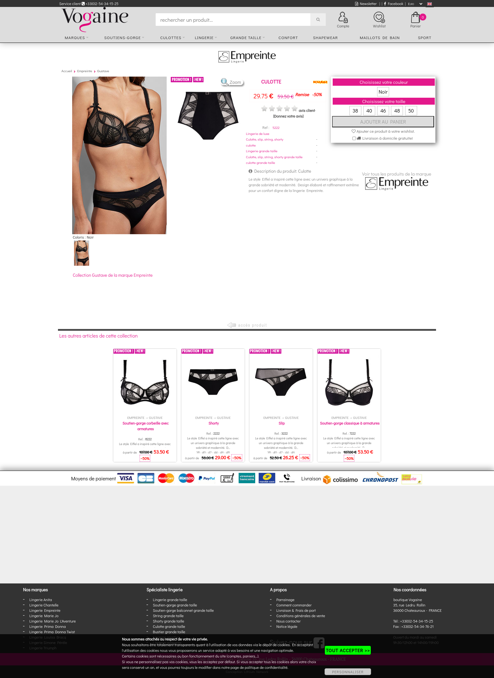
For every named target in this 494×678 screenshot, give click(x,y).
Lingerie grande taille (262, 150)
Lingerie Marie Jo (43, 615)
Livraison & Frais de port (296, 610)
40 (369, 110)
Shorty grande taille (168, 620)
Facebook (393, 3)
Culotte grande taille (169, 626)
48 (397, 110)
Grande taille (245, 37)
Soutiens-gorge (122, 37)
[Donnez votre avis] (288, 116)
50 (411, 110)
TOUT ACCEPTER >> (348, 650)
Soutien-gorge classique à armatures (349, 423)
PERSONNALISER (348, 671)
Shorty (214, 423)
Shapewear (325, 37)
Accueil (66, 70)
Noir (383, 91)
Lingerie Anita (40, 599)
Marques (75, 37)
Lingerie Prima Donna (47, 626)
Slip (281, 423)
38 (355, 110)
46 (383, 110)
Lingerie (204, 37)
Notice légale (286, 626)
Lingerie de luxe (257, 133)
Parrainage (285, 599)
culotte (251, 145)
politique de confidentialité (266, 667)
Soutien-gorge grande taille (175, 604)
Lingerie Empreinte (44, 610)
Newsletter (366, 3)
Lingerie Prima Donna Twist (52, 631)
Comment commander (294, 604)
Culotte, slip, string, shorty (264, 139)
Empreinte (84, 70)
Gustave (103, 70)
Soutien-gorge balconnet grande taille (183, 610)
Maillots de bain (380, 37)
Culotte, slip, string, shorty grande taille (274, 156)
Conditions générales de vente (300, 615)
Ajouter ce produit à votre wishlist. (383, 131)
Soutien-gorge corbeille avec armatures (146, 425)
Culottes (170, 37)
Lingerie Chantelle (43, 604)
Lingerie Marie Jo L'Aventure (52, 620)
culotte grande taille (260, 162)
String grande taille (168, 615)
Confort (288, 37)
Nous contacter (288, 620)
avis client (307, 110)
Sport (424, 37)
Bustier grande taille (169, 631)
